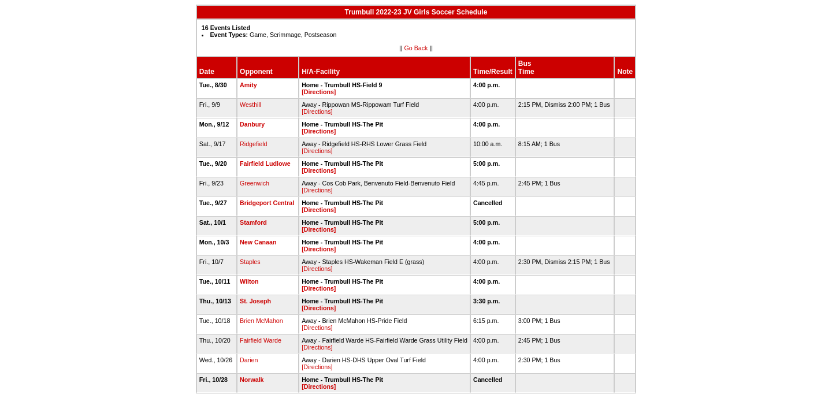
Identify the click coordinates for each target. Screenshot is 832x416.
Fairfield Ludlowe (265, 163)
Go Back (416, 47)
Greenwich (254, 183)
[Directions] (319, 91)
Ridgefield (253, 143)
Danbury (252, 124)
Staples (250, 261)
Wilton (249, 281)
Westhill (250, 104)
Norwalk (251, 379)
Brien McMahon (261, 320)
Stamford (253, 222)
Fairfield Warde (260, 340)
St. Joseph (255, 301)
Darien (249, 359)
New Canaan (258, 242)
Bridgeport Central (267, 202)
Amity (248, 84)
